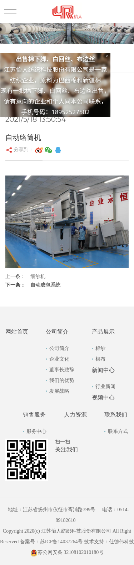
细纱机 (37, 276)
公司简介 (59, 348)
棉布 (100, 359)
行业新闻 (105, 386)
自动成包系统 (45, 285)
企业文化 (59, 359)
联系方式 (118, 431)
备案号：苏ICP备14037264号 (51, 541)
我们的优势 (61, 380)
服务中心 (36, 431)
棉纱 (100, 348)
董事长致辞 (61, 369)
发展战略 (59, 391)
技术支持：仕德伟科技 (109, 541)
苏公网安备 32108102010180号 (67, 552)
